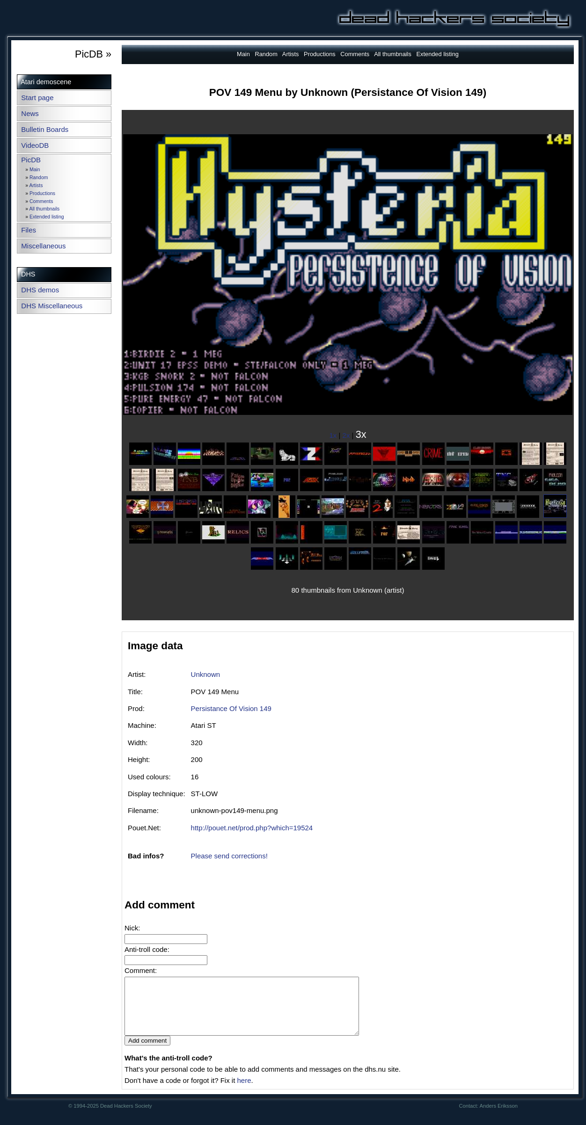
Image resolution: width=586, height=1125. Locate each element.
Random (38, 177)
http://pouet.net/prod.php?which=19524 (252, 828)
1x (333, 435)
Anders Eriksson (499, 1117)
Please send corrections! (229, 856)
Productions (42, 193)
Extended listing (46, 216)
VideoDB (35, 145)
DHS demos (40, 290)
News (30, 113)
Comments (41, 201)
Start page (37, 98)
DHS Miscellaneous (51, 306)
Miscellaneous (43, 246)
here (244, 1092)
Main (34, 169)
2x (346, 435)
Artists (36, 185)
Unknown (205, 674)
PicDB (31, 160)
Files (28, 230)
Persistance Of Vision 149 (231, 708)
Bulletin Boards (44, 129)
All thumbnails (44, 208)
